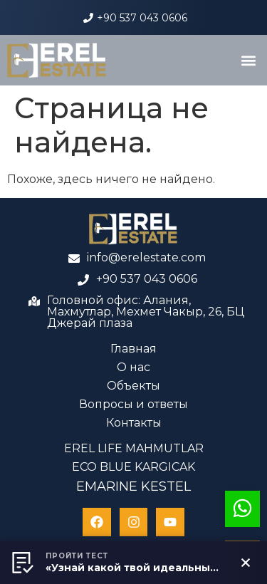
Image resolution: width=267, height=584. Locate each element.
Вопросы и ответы (133, 404)
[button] (248, 60)
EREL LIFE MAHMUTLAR (134, 448)
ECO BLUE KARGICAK (133, 467)
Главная (133, 348)
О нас (133, 367)
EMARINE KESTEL (133, 486)
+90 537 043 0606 (142, 17)
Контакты (134, 422)
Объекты (133, 385)
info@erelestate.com (146, 257)
